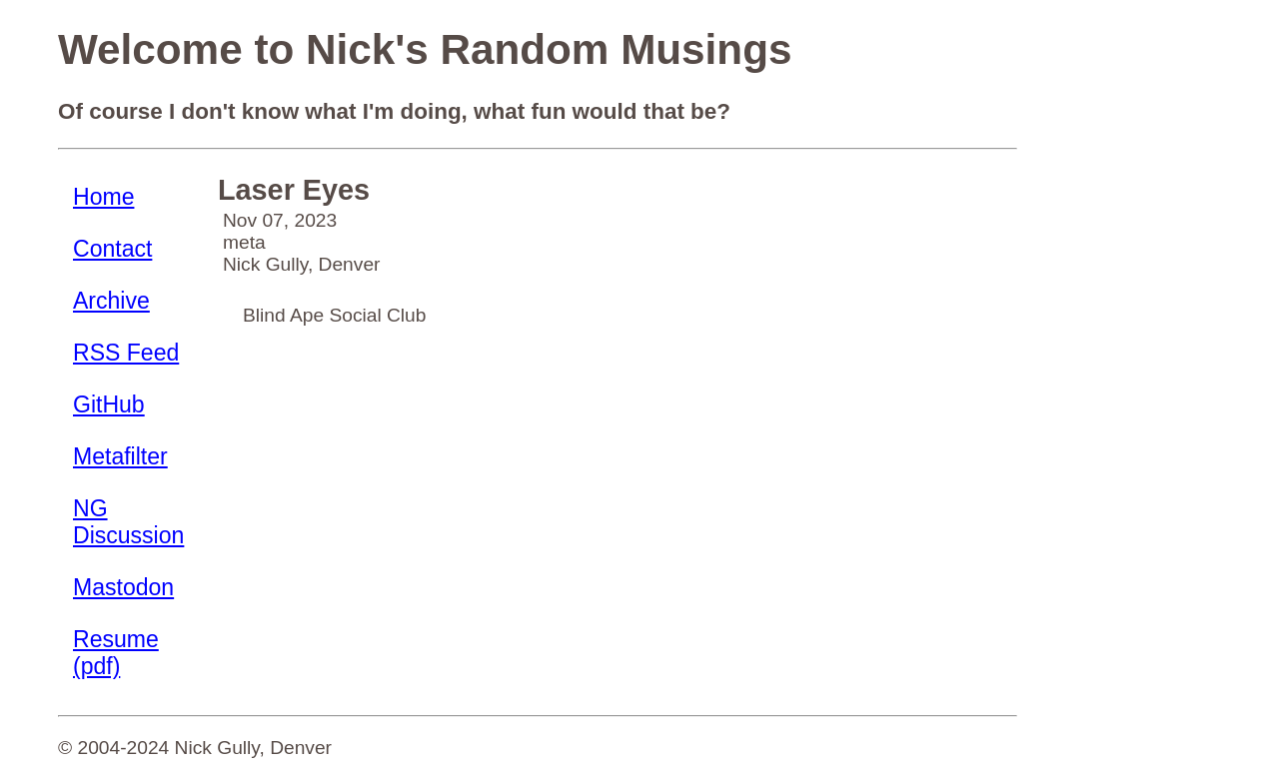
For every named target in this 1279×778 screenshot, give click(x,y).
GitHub (109, 404)
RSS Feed (126, 353)
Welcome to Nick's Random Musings (424, 49)
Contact (112, 249)
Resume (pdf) (116, 652)
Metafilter (120, 456)
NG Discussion (128, 521)
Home (103, 197)
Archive (111, 301)
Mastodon (123, 587)
